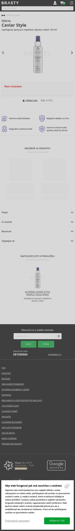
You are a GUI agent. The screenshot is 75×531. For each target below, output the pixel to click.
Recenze (6, 231)
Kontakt (6, 373)
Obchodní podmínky (13, 384)
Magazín (6, 416)
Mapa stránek (9, 438)
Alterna (6, 20)
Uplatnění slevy (10, 406)
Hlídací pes (30, 100)
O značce (7, 222)
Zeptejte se (8, 241)
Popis (5, 212)
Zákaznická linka (20, 353)
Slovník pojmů (9, 411)
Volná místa (8, 433)
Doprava (6, 395)
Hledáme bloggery (12, 422)
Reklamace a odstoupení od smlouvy (22, 400)
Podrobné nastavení (17, 521)
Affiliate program (12, 427)
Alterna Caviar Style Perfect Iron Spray (37, 293)
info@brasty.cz (54, 355)
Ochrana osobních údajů (15, 389)
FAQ (4, 368)
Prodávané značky (12, 444)
